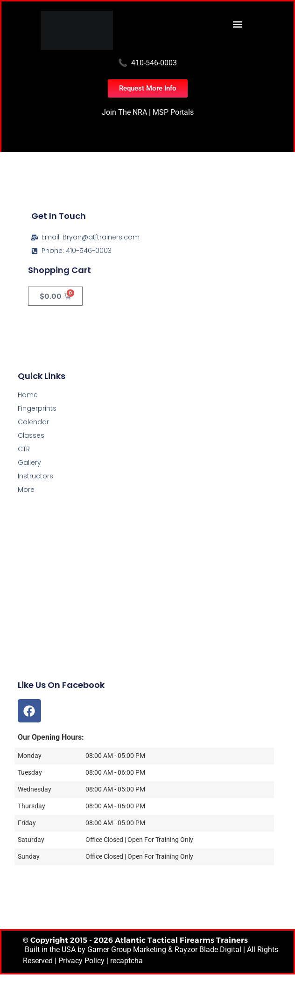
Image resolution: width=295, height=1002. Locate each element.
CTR (24, 449)
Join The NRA (124, 112)
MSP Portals (173, 112)
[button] (237, 24)
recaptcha (126, 960)
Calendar (33, 422)
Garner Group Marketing (126, 949)
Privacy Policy (81, 960)
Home (28, 394)
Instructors (35, 476)
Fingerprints (37, 408)
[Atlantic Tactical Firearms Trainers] (147, 613)
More (26, 489)
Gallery (29, 462)
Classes (31, 435)
